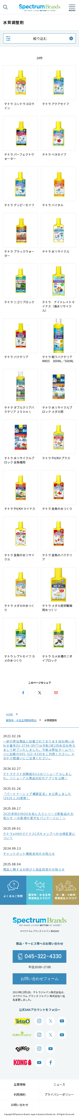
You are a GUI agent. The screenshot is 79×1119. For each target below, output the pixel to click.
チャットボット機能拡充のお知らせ (29, 853)
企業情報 (19, 1084)
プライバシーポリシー (59, 1094)
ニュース (59, 1084)
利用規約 (19, 1094)
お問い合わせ (19, 1105)
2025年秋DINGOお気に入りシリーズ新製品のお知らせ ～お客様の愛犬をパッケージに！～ (38, 816)
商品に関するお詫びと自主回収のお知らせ (34, 869)
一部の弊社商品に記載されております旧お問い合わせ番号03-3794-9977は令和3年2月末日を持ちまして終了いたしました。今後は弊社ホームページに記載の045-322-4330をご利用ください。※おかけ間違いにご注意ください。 (39, 749)
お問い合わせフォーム (40, 978)
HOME (9, 714)
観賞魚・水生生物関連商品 (21, 720)
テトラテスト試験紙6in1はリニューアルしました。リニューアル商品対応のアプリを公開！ (37, 776)
